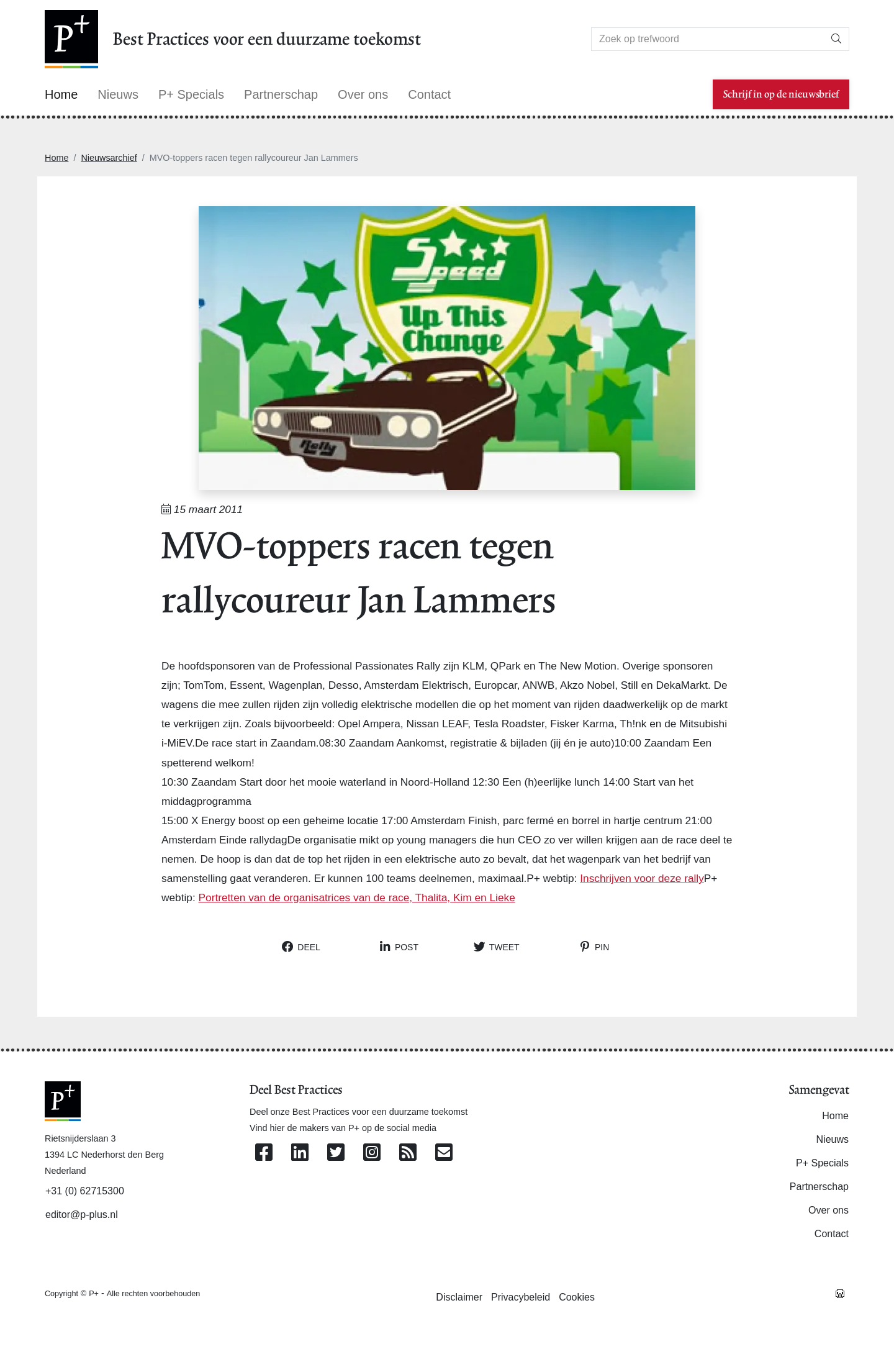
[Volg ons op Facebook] (264, 1153)
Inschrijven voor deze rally (642, 878)
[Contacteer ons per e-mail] (444, 1153)
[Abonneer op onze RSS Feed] (408, 1153)
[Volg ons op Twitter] (336, 1153)
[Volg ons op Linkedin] (300, 1153)
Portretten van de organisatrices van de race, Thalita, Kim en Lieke (357, 897)
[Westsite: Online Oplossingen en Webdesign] (840, 1293)
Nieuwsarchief (109, 158)
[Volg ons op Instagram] (372, 1153)
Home (56, 158)
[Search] (707, 39)
